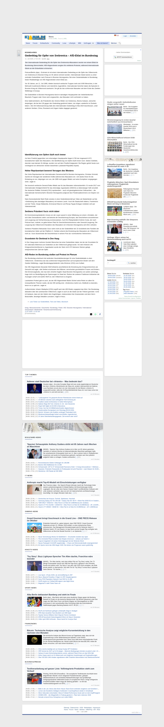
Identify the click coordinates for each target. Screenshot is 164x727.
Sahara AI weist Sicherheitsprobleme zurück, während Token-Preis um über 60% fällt (66, 653)
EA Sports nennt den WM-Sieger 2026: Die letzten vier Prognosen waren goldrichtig (65, 545)
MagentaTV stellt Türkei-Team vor (49, 583)
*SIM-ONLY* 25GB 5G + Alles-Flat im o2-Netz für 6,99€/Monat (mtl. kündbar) (63, 503)
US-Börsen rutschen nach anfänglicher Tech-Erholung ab (56, 400)
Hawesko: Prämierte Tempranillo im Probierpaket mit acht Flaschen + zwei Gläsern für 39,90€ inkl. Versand (73, 469)
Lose (64, 43)
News (28, 43)
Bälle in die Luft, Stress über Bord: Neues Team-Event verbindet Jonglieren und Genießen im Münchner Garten (74, 689)
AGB (81, 708)
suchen (132, 263)
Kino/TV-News (31, 550)
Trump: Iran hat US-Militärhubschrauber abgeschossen (56, 408)
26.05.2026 (127, 285)
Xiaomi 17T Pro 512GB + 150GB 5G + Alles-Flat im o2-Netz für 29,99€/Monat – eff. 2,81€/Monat (69, 505)
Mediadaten (88, 708)
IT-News (29, 476)
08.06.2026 (111, 277)
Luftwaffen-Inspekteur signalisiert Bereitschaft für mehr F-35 (121, 165)
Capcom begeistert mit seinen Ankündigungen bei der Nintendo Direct (61, 541)
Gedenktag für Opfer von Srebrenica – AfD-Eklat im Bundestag (61, 55)
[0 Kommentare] (30, 313)
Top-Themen (30, 375)
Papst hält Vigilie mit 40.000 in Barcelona (51, 406)
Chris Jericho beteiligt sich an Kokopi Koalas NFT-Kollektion (57, 649)
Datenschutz (74, 708)
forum (139, 60)
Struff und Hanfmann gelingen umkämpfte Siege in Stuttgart (57, 611)
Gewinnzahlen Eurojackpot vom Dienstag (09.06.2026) (56, 410)
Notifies (138, 298)
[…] (64, 392)
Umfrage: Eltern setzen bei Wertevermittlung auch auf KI (119, 238)
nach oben (135, 712)
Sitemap (66, 708)
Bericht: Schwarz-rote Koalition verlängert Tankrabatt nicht (57, 412)
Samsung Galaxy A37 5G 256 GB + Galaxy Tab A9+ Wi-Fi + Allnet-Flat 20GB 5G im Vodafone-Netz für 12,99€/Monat (76, 501)
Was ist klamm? (102, 43)
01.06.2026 (111, 293)
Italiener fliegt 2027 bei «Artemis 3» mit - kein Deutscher (56, 404)
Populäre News (129, 291)
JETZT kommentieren (123, 57)
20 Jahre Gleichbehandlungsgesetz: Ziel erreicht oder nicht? (58, 416)
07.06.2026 (111, 282)
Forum (35, 43)
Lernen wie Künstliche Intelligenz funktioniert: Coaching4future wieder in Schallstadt (65, 691)
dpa (48, 59)
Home (66, 709)
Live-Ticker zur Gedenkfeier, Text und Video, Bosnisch (49, 302)
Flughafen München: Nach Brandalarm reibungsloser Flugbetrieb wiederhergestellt (123, 184)
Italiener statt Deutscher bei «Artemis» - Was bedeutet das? (54, 381)
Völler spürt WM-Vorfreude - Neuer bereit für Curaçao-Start (57, 619)
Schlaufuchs (44, 43)
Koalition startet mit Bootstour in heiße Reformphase (55, 402)
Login (125, 36)
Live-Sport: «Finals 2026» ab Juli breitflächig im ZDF (55, 575)
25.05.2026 (127, 287)
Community (56, 43)
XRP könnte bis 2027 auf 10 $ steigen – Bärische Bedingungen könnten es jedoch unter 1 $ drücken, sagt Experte (75, 651)
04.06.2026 (111, 288)
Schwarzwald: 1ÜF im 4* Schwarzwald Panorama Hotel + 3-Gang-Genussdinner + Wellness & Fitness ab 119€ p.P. (76, 467)
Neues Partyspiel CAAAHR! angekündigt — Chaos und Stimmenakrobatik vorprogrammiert (68, 543)
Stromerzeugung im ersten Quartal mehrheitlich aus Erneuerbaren (121, 121)
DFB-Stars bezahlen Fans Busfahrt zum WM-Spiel (54, 613)
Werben (114, 43)
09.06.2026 (111, 275)
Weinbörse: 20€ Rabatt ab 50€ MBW (50, 471)
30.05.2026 (127, 277)
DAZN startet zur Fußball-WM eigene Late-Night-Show (56, 581)
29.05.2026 (127, 279)
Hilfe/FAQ (89, 709)
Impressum (96, 708)
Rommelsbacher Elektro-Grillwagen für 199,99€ (53, 463)
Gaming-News (31, 511)
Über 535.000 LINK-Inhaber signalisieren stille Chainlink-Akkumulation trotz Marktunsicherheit (68, 657)
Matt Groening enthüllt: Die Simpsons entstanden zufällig (122, 221)
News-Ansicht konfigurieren (132, 296)
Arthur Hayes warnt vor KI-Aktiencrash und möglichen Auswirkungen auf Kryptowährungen (67, 655)
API (94, 709)
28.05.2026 (127, 281)
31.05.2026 (127, 275)
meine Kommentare (124, 298)
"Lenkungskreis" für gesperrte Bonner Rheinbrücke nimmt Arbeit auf (60, 398)
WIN (79, 43)
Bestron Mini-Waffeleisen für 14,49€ (50, 465)
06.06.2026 (111, 284)
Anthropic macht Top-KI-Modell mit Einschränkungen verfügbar (56, 482)
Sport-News (30, 588)
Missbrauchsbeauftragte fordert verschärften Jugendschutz (57, 414)
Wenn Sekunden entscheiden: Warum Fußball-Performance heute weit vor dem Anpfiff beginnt (69, 693)
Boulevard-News (33, 437)
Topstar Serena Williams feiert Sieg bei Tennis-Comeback (57, 615)
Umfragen (89, 43)
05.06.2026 (111, 286)
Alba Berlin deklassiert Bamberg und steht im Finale (51, 595)
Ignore (133, 298)
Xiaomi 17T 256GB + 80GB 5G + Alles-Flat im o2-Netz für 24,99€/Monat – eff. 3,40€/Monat (68, 507)
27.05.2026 (127, 283)
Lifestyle (72, 43)
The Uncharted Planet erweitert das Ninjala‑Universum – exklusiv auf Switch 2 (63, 539)
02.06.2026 (111, 291)
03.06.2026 (111, 290)
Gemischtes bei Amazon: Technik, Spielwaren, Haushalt (56, 499)
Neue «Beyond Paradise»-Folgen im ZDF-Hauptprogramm (57, 577)
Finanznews (31, 624)
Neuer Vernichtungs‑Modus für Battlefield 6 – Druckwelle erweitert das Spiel (63, 537)
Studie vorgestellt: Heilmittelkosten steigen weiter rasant (121, 103)
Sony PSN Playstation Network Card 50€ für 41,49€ (55, 579)
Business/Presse (33, 662)
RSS (98, 709)
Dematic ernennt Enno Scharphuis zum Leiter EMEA (55, 697)
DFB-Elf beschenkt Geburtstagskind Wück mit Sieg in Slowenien (59, 617)
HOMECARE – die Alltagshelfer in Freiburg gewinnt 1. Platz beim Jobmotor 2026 (64, 695)
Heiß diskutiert (128, 293)
